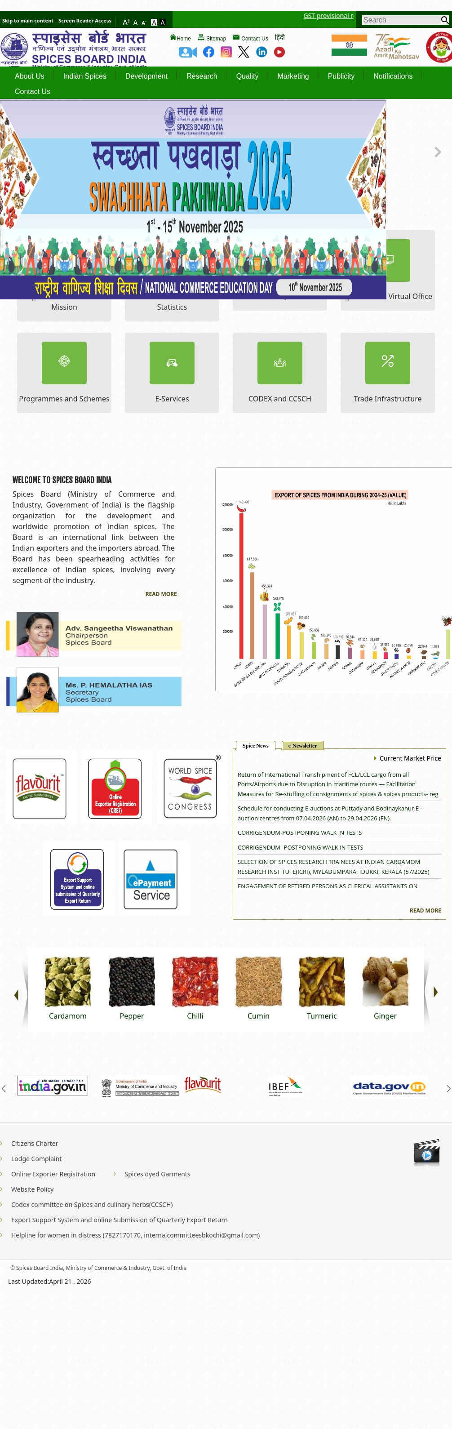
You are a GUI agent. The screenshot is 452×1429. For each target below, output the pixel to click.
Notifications (392, 76)
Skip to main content (27, 20)
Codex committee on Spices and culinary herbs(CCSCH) (92, 1204)
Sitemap (216, 39)
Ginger (385, 1016)
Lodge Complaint (36, 1158)
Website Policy (32, 1189)
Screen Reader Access (84, 20)
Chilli (195, 1016)
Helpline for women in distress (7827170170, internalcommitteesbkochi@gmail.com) (135, 1235)
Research (201, 76)
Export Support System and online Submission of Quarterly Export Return (119, 1219)
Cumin (259, 1016)
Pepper (132, 1016)
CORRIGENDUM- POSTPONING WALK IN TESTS (300, 847)
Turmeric (322, 1016)
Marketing (293, 76)
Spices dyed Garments (158, 1174)
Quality (247, 76)
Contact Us (254, 39)
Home (184, 39)
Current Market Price (407, 758)
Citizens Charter (34, 1143)
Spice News (256, 746)
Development (146, 76)
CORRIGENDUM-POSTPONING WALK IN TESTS (300, 832)
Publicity (341, 76)
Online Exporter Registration (53, 1174)
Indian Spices (84, 76)
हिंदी (280, 37)
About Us (29, 76)
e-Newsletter (302, 746)
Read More (161, 594)
